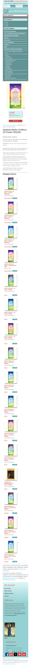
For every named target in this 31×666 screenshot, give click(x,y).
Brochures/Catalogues (10, 31)
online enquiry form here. (9, 579)
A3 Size (6, 24)
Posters (15, 125)
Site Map (9, 663)
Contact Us (24, 3)
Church (10, 125)
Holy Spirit (7, 76)
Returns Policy (16, 659)
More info (15, 198)
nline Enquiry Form (11, 645)
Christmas (7, 56)
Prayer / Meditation (9, 42)
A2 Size (6, 22)
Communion (8, 63)
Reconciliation (8, 69)
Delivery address (8, 593)
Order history (8, 591)
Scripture (6, 44)
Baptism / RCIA (9, 62)
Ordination (7, 67)
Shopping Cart (15, 3)
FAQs (20, 3)
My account (7, 588)
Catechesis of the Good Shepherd (13, 49)
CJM (6, 52)
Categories (5, 125)
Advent (7, 55)
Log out (6, 596)
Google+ (13, 663)
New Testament (9, 72)
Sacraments (7, 40)
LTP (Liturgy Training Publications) (13, 51)
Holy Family (8, 75)
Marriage (7, 66)
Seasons (6, 38)
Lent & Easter (8, 58)
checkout (25, 6)
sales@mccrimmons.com (21, 1)
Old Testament (9, 71)
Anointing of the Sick (10, 60)
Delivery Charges (7, 659)
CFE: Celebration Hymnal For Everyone (14, 33)
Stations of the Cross (10, 78)
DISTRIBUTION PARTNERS (11, 35)
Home (6, 3)
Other (5, 46)
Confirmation (8, 64)
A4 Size (6, 25)
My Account (10, 3)
